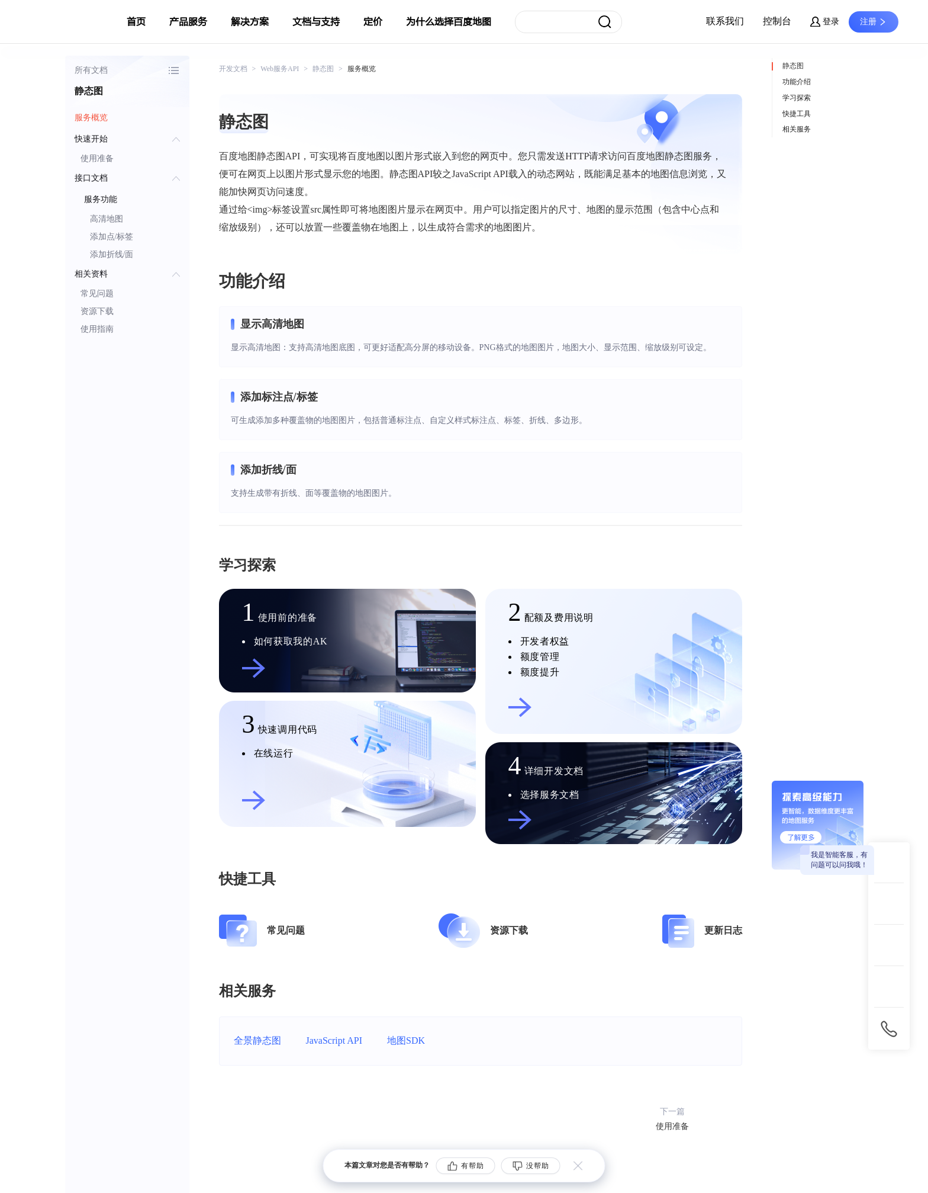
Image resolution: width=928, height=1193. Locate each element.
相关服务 (796, 129)
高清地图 (106, 218)
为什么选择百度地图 (448, 22)
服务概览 (91, 117)
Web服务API (279, 69)
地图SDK (406, 1040)
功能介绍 (796, 82)
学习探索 (796, 98)
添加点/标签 (112, 236)
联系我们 (725, 21)
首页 (136, 22)
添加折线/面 (112, 254)
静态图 (793, 66)
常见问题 (97, 293)
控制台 (777, 21)
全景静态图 (257, 1040)
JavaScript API (334, 1040)
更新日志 (723, 930)
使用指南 (97, 329)
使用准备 (97, 158)
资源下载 (97, 311)
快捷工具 (796, 114)
